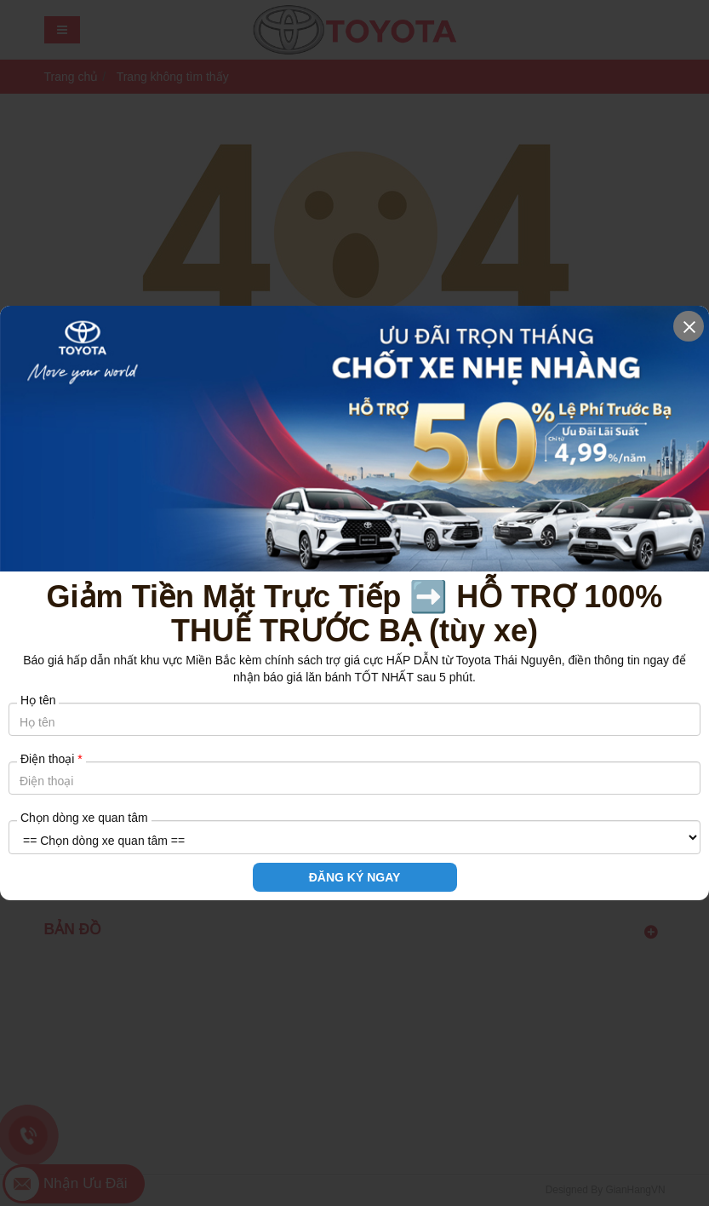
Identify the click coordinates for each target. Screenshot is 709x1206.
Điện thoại (51, 759)
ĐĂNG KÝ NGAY (355, 877)
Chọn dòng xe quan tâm (84, 818)
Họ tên (37, 700)
